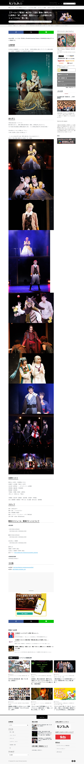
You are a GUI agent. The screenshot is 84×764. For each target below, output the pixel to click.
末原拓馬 (71, 703)
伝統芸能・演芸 (13, 744)
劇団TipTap (44, 675)
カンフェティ (21, 21)
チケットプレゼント (62, 85)
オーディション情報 (42, 7)
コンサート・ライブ (13, 741)
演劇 (34, 704)
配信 (49, 21)
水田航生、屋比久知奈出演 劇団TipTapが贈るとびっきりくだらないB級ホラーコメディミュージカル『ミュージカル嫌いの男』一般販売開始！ (42, 681)
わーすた (29, 21)
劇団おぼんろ (66, 703)
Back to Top (42, 717)
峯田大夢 (19, 703)
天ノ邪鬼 (19, 675)
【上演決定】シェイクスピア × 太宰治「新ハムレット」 (27, 633)
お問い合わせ (59, 752)
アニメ (15, 675)
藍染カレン (46, 21)
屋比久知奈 (49, 675)
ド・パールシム (41, 703)
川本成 (23, 703)
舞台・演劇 (41, 21)
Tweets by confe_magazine (62, 121)
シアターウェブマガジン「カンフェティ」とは (53, 3)
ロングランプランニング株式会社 (63, 745)
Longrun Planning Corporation (21, 761)
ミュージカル (34, 675)
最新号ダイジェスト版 (63, 74)
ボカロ (25, 21)
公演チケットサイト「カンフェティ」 (55, 7)
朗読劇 (9, 704)
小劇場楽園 (47, 703)
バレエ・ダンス (13, 735)
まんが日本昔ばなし (59, 703)
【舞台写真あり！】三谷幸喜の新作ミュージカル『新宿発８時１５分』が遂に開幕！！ (64, 680)
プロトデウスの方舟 (13, 703)
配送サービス (61, 81)
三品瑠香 (33, 21)
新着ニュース (11, 7)
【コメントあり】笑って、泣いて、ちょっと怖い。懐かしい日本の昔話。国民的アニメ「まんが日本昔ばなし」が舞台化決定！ (64, 708)
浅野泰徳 (23, 675)
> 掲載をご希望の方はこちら (70, 87)
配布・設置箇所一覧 (62, 78)
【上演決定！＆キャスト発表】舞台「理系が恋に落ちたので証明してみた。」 (32, 640)
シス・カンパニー (58, 675)
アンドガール (34, 703)
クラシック (12, 738)
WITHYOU (12, 675)
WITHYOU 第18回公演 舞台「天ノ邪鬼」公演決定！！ (18, 679)
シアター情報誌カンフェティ (21, 7)
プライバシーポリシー (61, 748)
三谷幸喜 (70, 675)
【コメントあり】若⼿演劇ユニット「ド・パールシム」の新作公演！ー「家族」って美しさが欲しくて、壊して (42, 708)
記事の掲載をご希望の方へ (37, 750)
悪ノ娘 (37, 21)
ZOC (17, 21)
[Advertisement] (31, 581)
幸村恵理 (27, 703)
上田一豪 (40, 675)
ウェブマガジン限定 (32, 7)
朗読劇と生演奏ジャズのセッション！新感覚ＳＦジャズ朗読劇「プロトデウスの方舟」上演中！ (19, 708)
